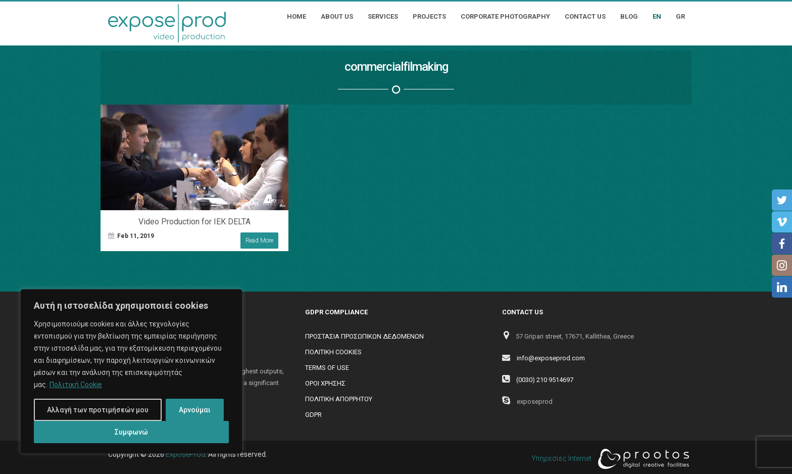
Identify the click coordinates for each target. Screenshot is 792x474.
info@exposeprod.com (551, 358)
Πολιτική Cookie (75, 385)
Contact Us (585, 16)
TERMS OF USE (327, 367)
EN (657, 16)
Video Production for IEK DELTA (194, 221)
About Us (337, 16)
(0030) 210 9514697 (544, 380)
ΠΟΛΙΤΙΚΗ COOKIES (333, 352)
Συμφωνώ (131, 432)
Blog (629, 16)
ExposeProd (185, 454)
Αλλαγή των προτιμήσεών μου (97, 410)
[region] (131, 371)
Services (383, 16)
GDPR (313, 414)
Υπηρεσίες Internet (607, 459)
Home (296, 16)
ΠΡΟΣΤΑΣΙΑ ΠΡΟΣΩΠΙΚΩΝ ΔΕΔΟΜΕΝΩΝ (364, 336)
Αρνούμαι (195, 410)
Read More (259, 240)
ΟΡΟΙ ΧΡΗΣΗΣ (325, 383)
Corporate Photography (505, 16)
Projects (429, 16)
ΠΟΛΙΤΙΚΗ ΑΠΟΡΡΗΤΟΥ (338, 399)
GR (680, 16)
